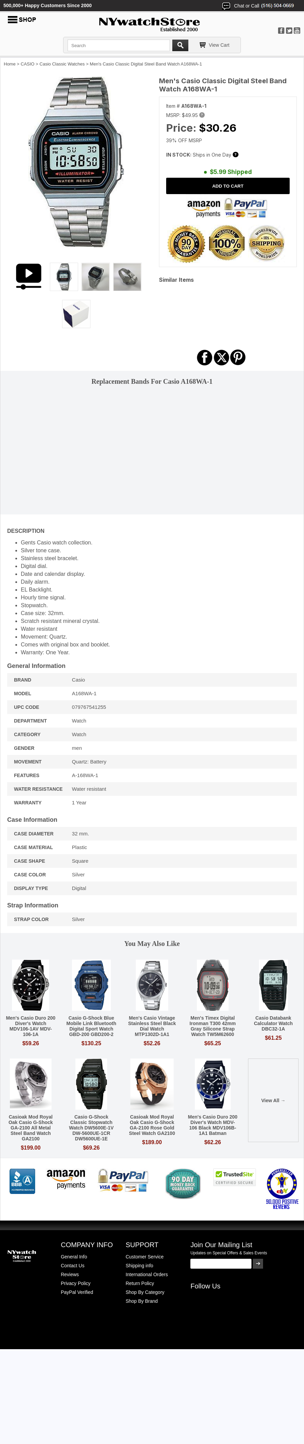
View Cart (219, 45)
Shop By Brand (142, 1301)
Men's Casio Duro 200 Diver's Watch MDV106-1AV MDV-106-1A (30, 1026)
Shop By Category (145, 1292)
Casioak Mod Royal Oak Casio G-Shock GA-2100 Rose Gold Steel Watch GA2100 (152, 1125)
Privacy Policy (75, 1283)
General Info (74, 1256)
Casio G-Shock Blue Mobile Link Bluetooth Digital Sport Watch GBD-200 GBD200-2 (91, 1026)
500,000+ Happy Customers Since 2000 (47, 5)
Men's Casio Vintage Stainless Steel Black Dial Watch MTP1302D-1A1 (152, 1026)
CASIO (27, 64)
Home (10, 64)
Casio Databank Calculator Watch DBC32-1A (273, 1023)
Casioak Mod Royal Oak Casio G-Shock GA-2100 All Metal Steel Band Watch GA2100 (31, 1127)
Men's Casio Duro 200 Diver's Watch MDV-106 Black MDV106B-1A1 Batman (212, 1125)
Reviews (70, 1274)
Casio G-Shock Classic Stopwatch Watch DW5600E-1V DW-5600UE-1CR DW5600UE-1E (91, 1127)
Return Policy (140, 1283)
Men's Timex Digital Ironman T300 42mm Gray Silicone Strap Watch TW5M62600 (213, 1026)
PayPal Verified (77, 1292)
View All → (273, 1100)
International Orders (147, 1274)
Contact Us (72, 1265)
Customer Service (144, 1256)
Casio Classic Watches (62, 64)
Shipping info (139, 1265)
